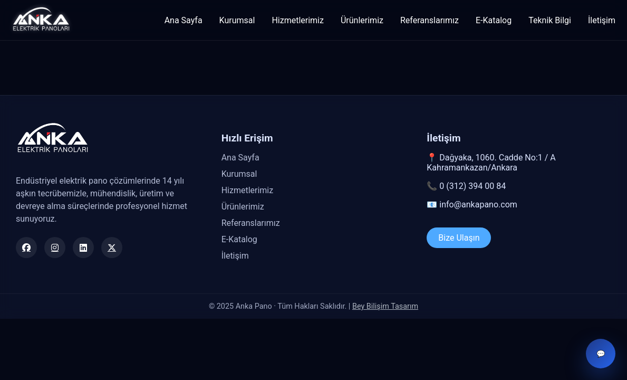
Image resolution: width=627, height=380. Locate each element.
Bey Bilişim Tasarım (385, 306)
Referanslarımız (429, 20)
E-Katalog (494, 20)
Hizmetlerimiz (298, 20)
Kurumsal (237, 20)
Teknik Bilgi (549, 20)
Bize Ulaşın (458, 238)
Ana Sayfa (183, 20)
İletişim (601, 20)
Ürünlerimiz (362, 20)
